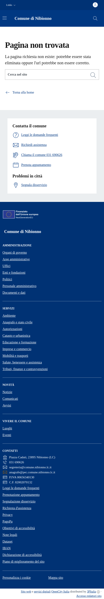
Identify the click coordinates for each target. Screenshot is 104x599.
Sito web (26, 591)
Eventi (6, 435)
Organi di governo (14, 252)
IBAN (6, 548)
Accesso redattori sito (89, 596)
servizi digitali (42, 591)
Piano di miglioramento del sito (23, 561)
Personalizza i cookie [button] (16, 577)
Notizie (7, 392)
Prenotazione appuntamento (21, 494)
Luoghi (7, 428)
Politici (7, 279)
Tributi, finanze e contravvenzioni (25, 369)
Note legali (9, 535)
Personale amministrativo (19, 286)
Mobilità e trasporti (15, 355)
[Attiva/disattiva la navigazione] (4, 17)
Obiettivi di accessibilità (18, 528)
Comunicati (10, 398)
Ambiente (9, 315)
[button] (11, 5)
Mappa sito (55, 577)
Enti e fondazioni (13, 272)
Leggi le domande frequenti (20, 488)
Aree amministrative (16, 259)
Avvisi (6, 405)
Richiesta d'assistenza (16, 508)
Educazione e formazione (19, 342)
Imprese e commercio (16, 349)
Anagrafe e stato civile (17, 322)
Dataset (7, 541)
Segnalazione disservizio (19, 501)
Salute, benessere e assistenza (22, 362)
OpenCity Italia (60, 591)
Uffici (6, 266)
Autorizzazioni (12, 329)
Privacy (7, 515)
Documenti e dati (13, 292)
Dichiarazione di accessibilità (22, 555)
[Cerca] (93, 75)
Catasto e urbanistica (16, 335)
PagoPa (7, 521)
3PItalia (91, 591)
